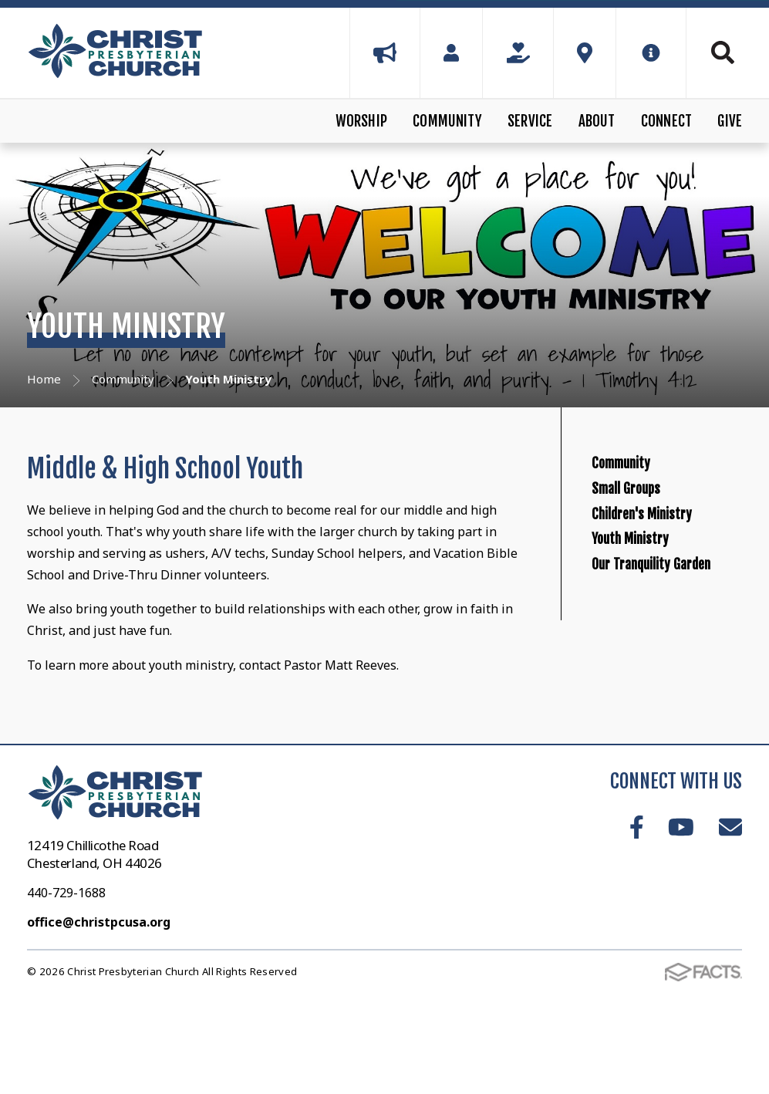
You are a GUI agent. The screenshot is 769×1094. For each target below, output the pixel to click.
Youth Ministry (653, 636)
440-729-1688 (66, 979)
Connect (666, 121)
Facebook (636, 915)
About (597, 121)
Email (730, 915)
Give (729, 121)
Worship (361, 121)
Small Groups (648, 529)
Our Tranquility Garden (655, 703)
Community (447, 121)
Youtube (681, 915)
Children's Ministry (671, 582)
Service (530, 121)
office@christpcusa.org (98, 1009)
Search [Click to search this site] (722, 52)
